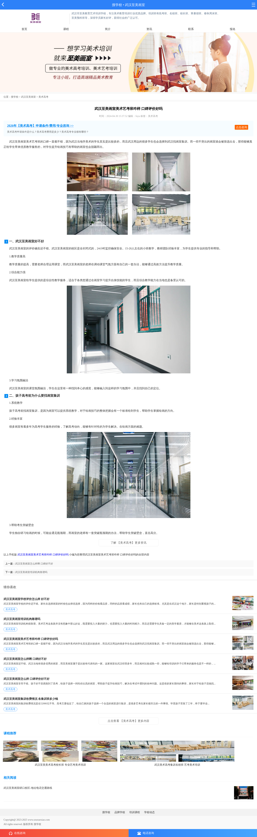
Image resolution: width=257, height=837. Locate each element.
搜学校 (117, 5)
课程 (66, 29)
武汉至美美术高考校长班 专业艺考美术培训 (60, 764)
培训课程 (134, 812)
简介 (108, 29)
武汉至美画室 (28, 97)
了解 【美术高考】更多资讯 (129, 542)
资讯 (149, 29)
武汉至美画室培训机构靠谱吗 (31, 572)
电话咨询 (145, 833)
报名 (232, 29)
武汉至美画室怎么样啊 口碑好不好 (34, 563)
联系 (191, 29)
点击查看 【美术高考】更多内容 (128, 720)
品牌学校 (119, 812)
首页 (24, 29)
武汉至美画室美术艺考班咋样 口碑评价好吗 (43, 554)
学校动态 (149, 812)
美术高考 (43, 97)
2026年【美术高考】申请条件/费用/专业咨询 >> (40, 126)
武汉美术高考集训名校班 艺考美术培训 (177, 764)
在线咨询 (17, 833)
